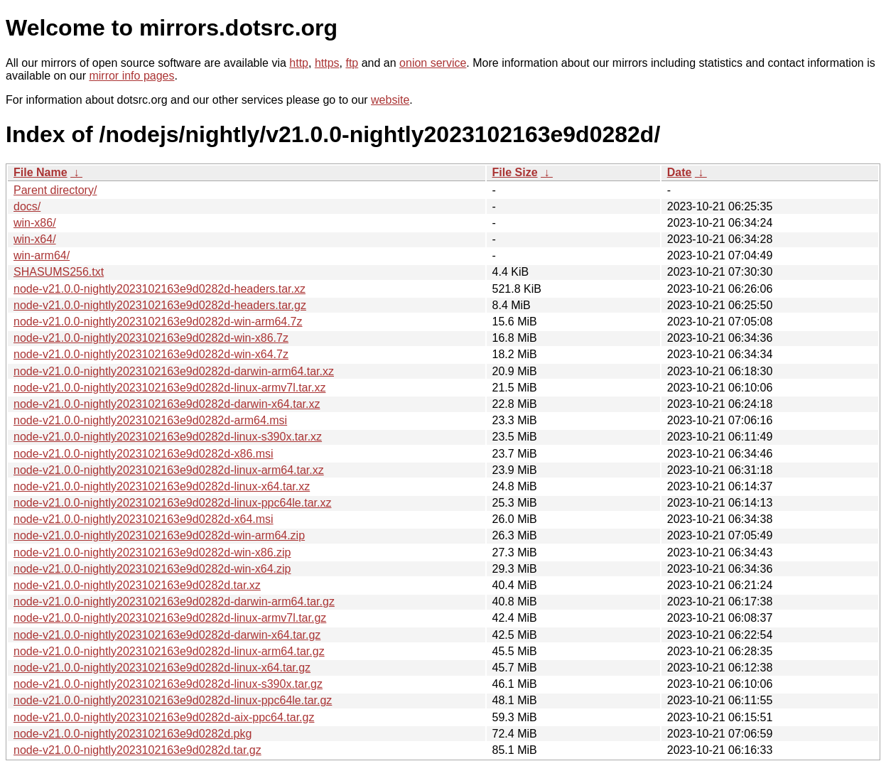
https (327, 63)
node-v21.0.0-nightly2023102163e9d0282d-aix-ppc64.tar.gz (163, 717)
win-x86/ (34, 223)
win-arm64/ (41, 255)
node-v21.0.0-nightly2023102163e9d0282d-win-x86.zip (152, 552)
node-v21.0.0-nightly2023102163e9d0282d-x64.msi (143, 519)
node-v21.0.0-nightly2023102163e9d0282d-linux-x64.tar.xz (161, 486)
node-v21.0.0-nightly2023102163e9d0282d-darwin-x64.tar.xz (166, 404)
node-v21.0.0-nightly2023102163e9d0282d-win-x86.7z (150, 338)
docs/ (26, 206)
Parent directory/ (55, 190)
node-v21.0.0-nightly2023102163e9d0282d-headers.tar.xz (159, 289)
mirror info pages (131, 76)
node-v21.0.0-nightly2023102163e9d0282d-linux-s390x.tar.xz (167, 437)
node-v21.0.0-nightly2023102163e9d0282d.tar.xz (137, 585)
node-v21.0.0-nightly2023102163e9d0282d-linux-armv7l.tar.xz (169, 388)
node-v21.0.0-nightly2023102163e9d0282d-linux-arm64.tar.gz (169, 651)
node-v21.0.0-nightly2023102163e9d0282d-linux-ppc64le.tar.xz (172, 503)
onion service (432, 63)
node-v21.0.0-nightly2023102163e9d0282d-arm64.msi (150, 420)
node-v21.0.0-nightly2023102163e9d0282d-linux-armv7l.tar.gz (169, 618)
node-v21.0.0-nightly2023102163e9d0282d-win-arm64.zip (159, 535)
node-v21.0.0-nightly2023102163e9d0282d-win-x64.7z (150, 354)
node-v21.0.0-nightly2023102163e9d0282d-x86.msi (143, 454)
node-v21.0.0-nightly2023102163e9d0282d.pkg (132, 734)
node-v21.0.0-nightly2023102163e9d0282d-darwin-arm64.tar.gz (174, 601)
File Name (40, 172)
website (390, 100)
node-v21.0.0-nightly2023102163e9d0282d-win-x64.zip (152, 569)
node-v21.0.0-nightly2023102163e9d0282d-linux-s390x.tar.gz (168, 684)
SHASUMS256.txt (58, 272)
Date (679, 172)
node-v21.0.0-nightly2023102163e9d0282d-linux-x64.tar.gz (161, 668)
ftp (351, 63)
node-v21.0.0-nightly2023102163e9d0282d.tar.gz (137, 750)
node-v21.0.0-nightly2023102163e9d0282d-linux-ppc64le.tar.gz (172, 700)
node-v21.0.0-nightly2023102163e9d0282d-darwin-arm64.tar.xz (173, 371)
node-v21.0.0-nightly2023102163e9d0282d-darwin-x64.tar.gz (166, 635)
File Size (515, 172)
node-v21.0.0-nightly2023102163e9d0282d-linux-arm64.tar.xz (168, 470)
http (298, 63)
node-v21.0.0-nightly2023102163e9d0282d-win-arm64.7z (158, 321)
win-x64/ (34, 239)
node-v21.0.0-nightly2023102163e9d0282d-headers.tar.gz (159, 305)
